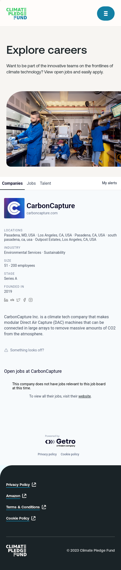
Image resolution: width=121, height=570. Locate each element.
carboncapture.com (42, 213)
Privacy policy (47, 454)
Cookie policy (70, 454)
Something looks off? (24, 350)
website (84, 396)
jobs (31, 183)
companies (12, 183)
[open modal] (106, 13)
